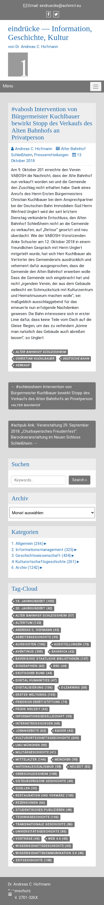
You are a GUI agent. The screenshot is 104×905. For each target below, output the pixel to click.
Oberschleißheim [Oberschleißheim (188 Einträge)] (36, 774)
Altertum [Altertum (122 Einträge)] (28, 623)
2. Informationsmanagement (42, 549)
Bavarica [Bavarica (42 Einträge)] (63, 651)
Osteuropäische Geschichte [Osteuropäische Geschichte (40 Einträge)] (44, 781)
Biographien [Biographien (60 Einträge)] (30, 666)
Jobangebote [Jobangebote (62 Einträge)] (31, 731)
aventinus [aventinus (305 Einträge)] (29, 651)
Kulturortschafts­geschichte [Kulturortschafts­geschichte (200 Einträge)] (47, 738)
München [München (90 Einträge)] (66, 759)
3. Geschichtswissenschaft (41, 555)
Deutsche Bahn (76, 358)
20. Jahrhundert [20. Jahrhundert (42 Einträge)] (34, 608)
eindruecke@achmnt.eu (60, 5)
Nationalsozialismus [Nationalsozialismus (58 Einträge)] (38, 767)
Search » (79, 480)
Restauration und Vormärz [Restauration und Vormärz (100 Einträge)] (45, 795)
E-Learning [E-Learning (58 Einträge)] (74, 687)
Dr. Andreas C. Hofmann (29, 884)
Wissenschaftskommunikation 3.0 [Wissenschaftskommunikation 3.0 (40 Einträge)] (50, 853)
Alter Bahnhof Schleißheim (41, 352)
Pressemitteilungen (51, 154)
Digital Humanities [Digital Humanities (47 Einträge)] (36, 680)
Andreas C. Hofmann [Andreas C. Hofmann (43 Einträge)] (37, 630)
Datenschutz (19, 890)
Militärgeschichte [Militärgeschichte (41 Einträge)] (36, 752)
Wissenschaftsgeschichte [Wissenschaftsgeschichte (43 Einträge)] (43, 846)
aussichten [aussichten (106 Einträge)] (30, 644)
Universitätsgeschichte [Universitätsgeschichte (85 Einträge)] (41, 831)
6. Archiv (25, 567)
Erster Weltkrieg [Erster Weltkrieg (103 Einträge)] (36, 695)
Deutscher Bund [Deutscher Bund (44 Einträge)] (34, 673)
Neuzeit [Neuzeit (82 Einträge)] (80, 767)
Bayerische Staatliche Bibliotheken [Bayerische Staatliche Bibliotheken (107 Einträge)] (52, 659)
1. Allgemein (27, 543)
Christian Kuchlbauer (35, 358)
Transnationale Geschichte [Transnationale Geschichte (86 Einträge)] (44, 824)
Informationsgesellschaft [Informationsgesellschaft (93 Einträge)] (44, 716)
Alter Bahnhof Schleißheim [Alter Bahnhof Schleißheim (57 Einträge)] (45, 615)
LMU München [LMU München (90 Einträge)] (31, 745)
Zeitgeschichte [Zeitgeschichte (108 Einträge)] (34, 860)
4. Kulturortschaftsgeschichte (43, 561)
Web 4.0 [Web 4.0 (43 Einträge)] (58, 838)
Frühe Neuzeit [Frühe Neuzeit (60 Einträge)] (32, 709)
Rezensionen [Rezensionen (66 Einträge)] (30, 803)
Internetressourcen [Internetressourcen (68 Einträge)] (38, 723)
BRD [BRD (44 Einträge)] (60, 666)
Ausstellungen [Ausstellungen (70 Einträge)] (71, 644)
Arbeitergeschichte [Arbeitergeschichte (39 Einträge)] (37, 637)
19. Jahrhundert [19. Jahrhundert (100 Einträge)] (35, 601)
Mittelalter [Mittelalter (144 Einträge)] (31, 759)
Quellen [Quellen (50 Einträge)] (26, 788)
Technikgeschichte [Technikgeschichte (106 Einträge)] (37, 817)
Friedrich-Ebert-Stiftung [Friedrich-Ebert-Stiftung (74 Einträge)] (41, 702)
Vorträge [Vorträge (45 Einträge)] (28, 838)
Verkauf (23, 365)
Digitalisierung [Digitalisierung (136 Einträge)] (34, 687)
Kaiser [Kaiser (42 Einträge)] (64, 731)
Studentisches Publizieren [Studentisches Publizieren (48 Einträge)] (44, 810)
